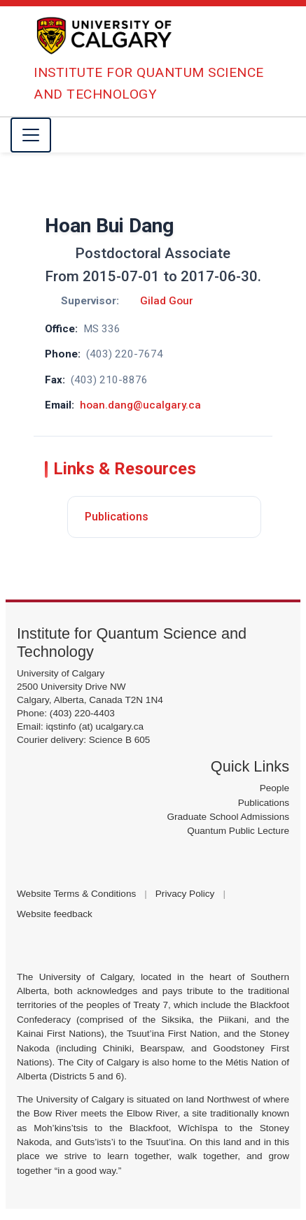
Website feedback (54, 914)
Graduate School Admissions (228, 816)
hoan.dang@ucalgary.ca (140, 405)
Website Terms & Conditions (76, 893)
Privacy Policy (185, 893)
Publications (116, 516)
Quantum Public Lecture (238, 830)
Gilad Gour (166, 301)
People (274, 788)
